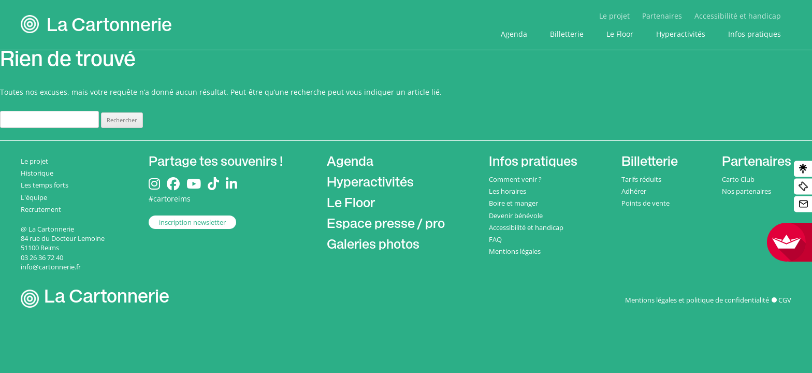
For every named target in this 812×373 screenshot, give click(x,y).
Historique (37, 173)
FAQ (495, 239)
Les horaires (507, 191)
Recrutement (41, 209)
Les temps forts (44, 185)
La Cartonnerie (109, 27)
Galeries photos (373, 245)
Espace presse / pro (386, 225)
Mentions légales (515, 251)
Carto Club (738, 179)
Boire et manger (513, 203)
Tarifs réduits (641, 179)
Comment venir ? (515, 179)
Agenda (514, 34)
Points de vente (645, 203)
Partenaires (662, 16)
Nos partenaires (746, 191)
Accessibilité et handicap (737, 16)
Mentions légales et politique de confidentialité (697, 300)
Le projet (614, 16)
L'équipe (34, 197)
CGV (784, 300)
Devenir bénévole (516, 215)
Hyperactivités (680, 34)
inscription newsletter (192, 222)
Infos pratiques (754, 34)
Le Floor (619, 34)
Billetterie (567, 34)
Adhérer (633, 191)
